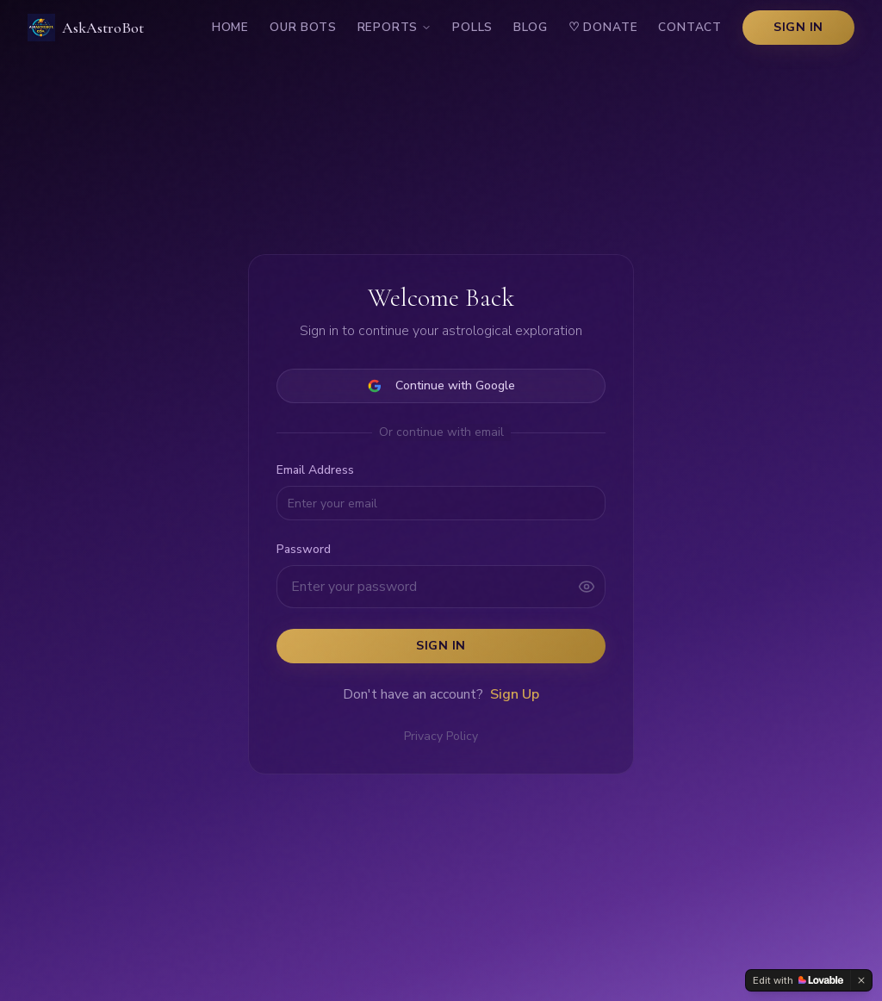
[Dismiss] (861, 980)
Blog (530, 27)
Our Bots (303, 27)
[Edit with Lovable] (798, 980)
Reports (394, 27)
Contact (690, 27)
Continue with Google (441, 385)
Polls (472, 27)
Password (303, 549)
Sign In (798, 27)
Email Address (315, 470)
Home (230, 27)
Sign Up (514, 694)
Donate (603, 27)
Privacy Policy (441, 736)
